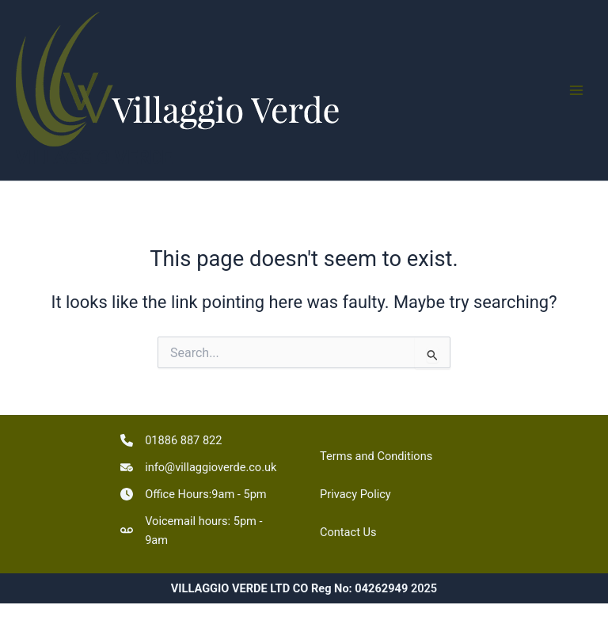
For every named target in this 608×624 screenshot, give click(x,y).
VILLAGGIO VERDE (94, 157)
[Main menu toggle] (576, 90)
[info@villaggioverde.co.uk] (198, 467)
